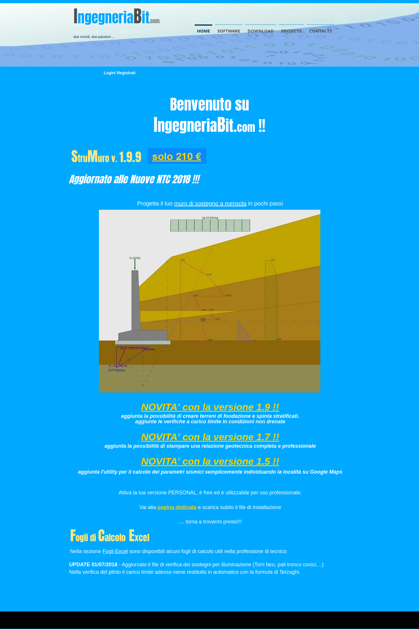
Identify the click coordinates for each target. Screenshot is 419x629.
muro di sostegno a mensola (210, 203)
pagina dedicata (176, 507)
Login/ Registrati (119, 72)
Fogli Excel (115, 551)
